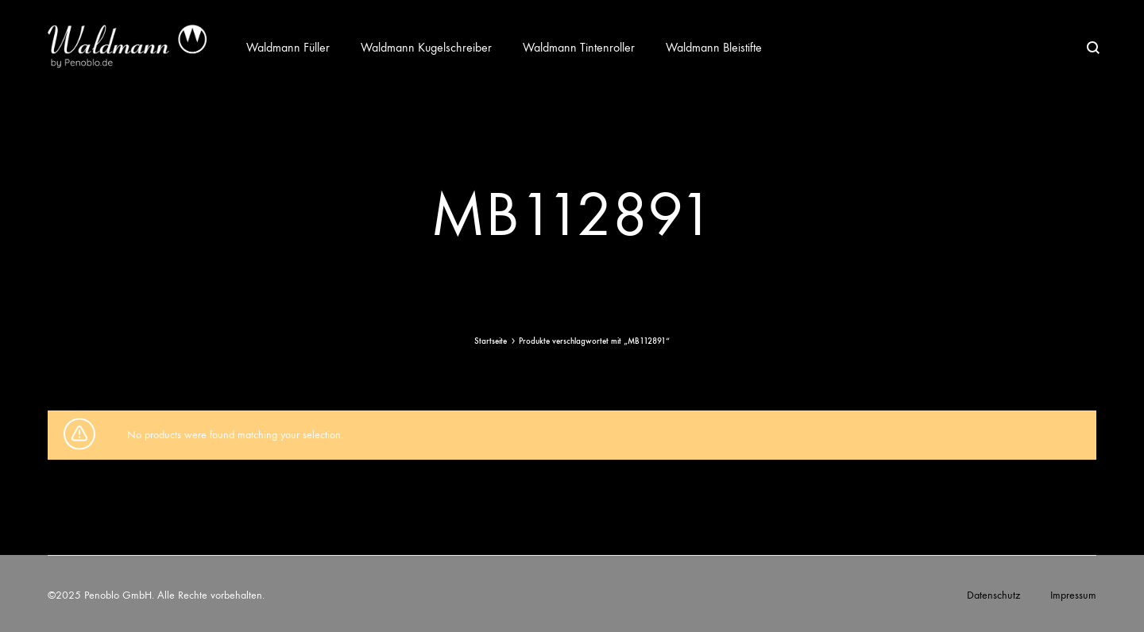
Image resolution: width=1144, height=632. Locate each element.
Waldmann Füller (288, 47)
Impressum (1073, 595)
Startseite (490, 341)
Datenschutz (993, 595)
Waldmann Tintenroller (579, 47)
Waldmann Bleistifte (714, 47)
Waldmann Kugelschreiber (426, 47)
